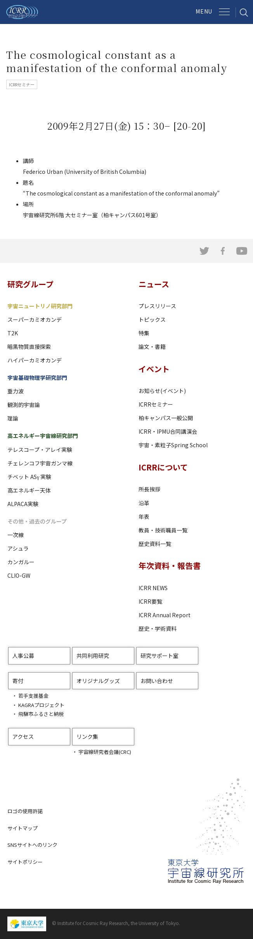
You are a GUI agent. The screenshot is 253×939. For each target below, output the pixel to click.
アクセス (23, 736)
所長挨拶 (149, 489)
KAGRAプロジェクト (41, 705)
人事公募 (23, 655)
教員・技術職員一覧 (163, 530)
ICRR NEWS (153, 588)
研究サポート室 (159, 655)
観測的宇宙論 (23, 405)
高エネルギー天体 (29, 490)
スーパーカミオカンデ (34, 319)
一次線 (15, 535)
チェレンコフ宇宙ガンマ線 (40, 463)
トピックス (152, 319)
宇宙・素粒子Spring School (173, 445)
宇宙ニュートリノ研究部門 (40, 306)
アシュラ (18, 548)
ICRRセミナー (156, 404)
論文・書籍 (152, 346)
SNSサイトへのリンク (32, 844)
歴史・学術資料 (158, 628)
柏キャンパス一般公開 (166, 418)
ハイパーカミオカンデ (34, 360)
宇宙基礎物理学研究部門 (37, 377)
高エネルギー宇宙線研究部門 (42, 435)
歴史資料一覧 (155, 544)
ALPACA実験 (22, 504)
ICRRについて (163, 467)
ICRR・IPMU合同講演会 (168, 431)
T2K (12, 333)
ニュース (154, 284)
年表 (144, 516)
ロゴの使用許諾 (25, 811)
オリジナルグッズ (98, 681)
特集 (144, 333)
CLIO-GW (18, 575)
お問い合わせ (156, 681)
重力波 (15, 391)
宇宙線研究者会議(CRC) (104, 751)
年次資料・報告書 (170, 565)
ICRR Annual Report (165, 615)
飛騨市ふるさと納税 (41, 714)
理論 (12, 418)
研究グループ (30, 284)
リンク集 (87, 736)
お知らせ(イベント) (162, 391)
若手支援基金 (33, 695)
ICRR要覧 (150, 601)
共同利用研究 (92, 655)
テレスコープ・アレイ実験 (39, 449)
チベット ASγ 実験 (29, 477)
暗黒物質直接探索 (29, 346)
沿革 (144, 503)
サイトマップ (22, 828)
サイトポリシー (25, 861)
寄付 (17, 681)
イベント (154, 368)
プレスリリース (157, 306)
